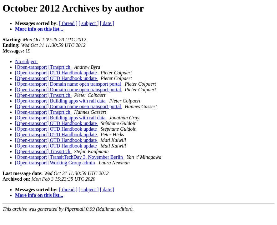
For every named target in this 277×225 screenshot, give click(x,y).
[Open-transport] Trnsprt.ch (43, 67)
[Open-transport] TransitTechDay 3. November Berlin (69, 157)
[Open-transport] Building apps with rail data (61, 100)
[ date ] (107, 23)
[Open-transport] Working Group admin (55, 162)
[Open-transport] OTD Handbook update (56, 72)
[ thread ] (68, 23)
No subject (26, 61)
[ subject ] (89, 23)
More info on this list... (39, 29)
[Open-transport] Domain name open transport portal (68, 84)
